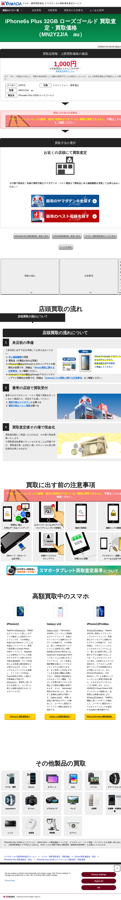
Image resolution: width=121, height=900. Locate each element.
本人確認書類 (15, 329)
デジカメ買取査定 (7, 858)
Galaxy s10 (54, 595)
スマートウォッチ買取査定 (10, 855)
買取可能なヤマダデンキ (20, 374)
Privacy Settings (98, 874)
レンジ (10, 804)
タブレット (52, 759)
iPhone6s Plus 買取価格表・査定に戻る (31, 236)
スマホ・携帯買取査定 (9, 847)
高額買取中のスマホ (81, 262)
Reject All (99, 881)
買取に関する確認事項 (49, 849)
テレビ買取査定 (6, 863)
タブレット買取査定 (8, 849)
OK (98, 888)
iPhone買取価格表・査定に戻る (66, 236)
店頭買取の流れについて (33, 288)
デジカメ (31, 780)
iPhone (31, 759)
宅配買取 (52, 10)
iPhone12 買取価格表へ (20, 688)
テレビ (73, 780)
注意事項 (49, 262)
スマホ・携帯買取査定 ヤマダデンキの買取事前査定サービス (41, 3)
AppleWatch (10, 780)
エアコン (73, 804)
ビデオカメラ (52, 780)
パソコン (93, 759)
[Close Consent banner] (117, 868)
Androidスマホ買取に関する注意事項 (63, 350)
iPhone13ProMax (98, 595)
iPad (73, 759)
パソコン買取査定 (7, 852)
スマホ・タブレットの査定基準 (53, 852)
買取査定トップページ (9, 844)
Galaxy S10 (52, 602)
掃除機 (52, 804)
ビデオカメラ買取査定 (9, 861)
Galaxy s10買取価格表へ (60, 688)
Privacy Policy (10, 880)
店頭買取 (36, 10)
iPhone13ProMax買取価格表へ (100, 688)
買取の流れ (16, 262)
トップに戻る (66, 247)
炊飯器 (31, 804)
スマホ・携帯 (10, 759)
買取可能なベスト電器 (19, 377)
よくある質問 (97, 10)
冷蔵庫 (94, 780)
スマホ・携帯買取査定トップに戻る (100, 236)
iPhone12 (13, 595)
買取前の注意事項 (73, 10)
